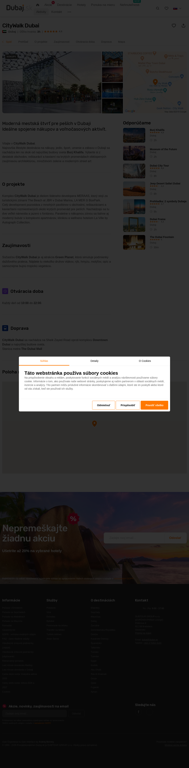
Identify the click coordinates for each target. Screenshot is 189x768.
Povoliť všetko (155, 405)
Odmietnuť (103, 405)
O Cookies (145, 360)
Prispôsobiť (128, 405)
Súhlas (44, 360)
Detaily (95, 360)
